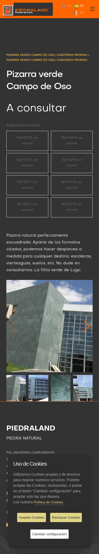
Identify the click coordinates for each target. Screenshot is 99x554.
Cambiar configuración (49, 534)
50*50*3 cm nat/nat (72, 163)
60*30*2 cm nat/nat (27, 185)
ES (78, 6)
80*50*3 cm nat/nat (72, 207)
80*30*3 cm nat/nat (27, 207)
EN (66, 6)
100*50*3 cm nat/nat (27, 163)
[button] (86, 326)
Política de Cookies (48, 502)
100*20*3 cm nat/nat (27, 140)
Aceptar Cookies (31, 517)
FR (78, 13)
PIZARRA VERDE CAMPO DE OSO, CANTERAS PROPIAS (47, 55)
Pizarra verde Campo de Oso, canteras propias (46, 60)
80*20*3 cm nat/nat (72, 185)
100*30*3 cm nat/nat (72, 140)
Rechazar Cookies (66, 517)
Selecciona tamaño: (23, 125)
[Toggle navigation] (92, 8)
